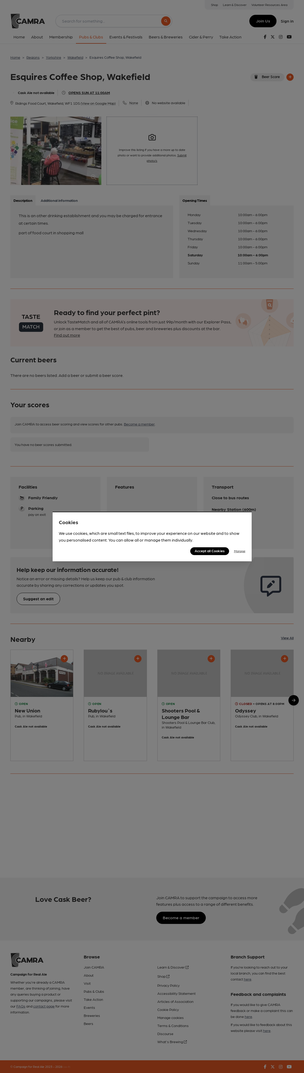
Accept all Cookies (210, 551)
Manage (239, 551)
